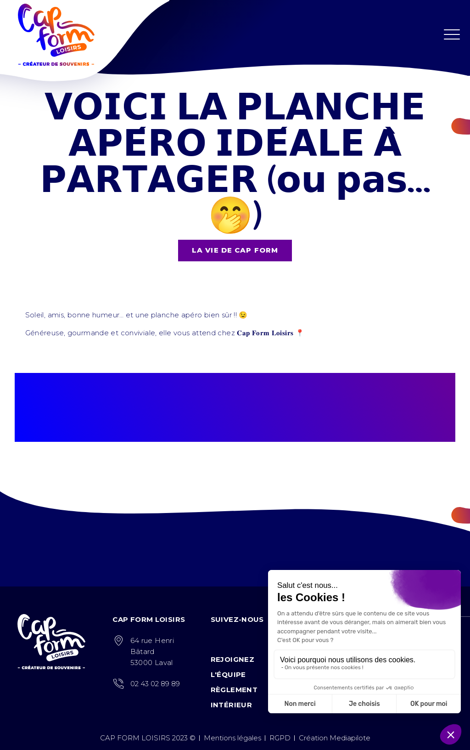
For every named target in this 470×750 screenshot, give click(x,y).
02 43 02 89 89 (155, 683)
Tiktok (253, 636)
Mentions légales (232, 737)
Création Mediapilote (334, 737)
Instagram (235, 636)
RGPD (280, 737)
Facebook (216, 636)
